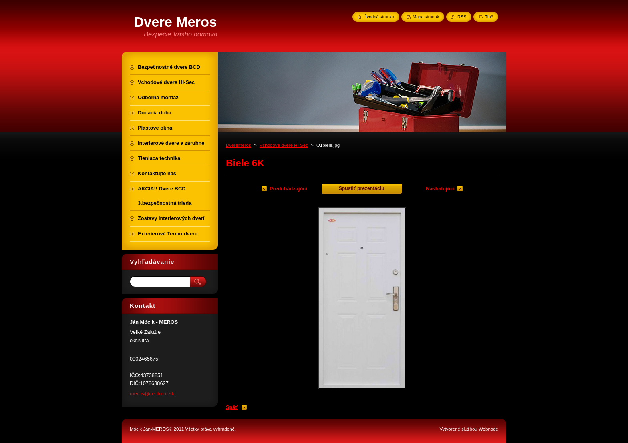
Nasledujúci (440, 189)
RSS (461, 16)
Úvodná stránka (379, 16)
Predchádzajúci (288, 189)
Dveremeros (238, 145)
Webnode (488, 429)
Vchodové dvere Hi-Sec (284, 145)
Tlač (489, 16)
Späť (232, 407)
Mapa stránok (426, 16)
